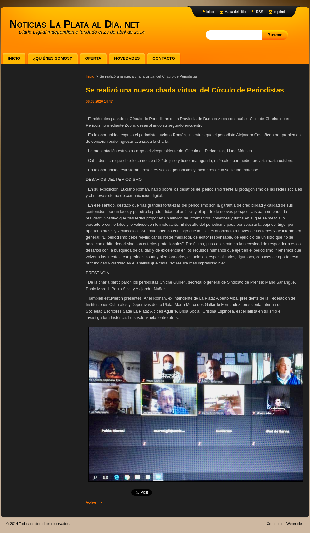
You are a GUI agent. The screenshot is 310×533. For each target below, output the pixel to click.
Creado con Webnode (284, 523)
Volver (92, 502)
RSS (259, 12)
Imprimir (280, 12)
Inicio (90, 76)
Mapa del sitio (235, 12)
